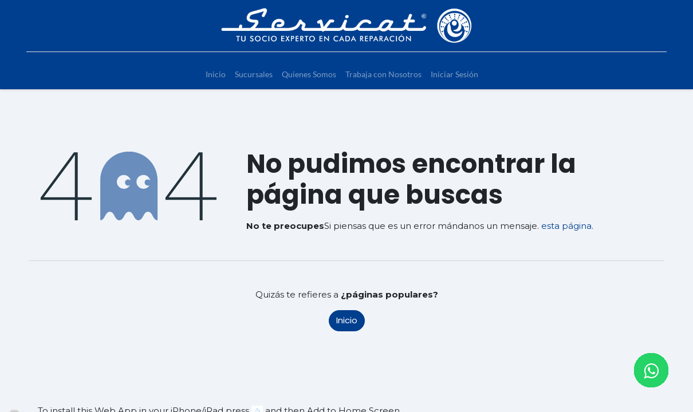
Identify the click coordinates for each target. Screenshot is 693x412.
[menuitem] (215, 74)
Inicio (346, 320)
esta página (566, 225)
